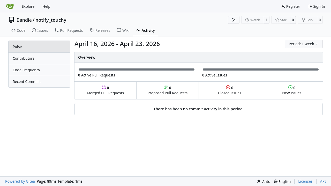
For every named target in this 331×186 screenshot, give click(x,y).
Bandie (24, 19)
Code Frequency (26, 69)
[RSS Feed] (234, 20)
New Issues (291, 90)
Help (46, 6)
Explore (28, 6)
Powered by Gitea (20, 181)
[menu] (304, 44)
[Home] (10, 6)
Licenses (305, 181)
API (323, 181)
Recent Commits (26, 81)
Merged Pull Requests (105, 90)
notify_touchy (50, 19)
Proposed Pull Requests (168, 90)
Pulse (17, 46)
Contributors (23, 58)
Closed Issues (229, 90)
